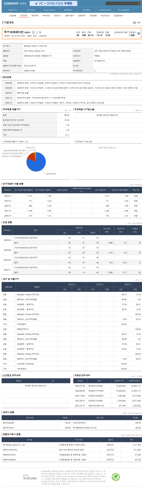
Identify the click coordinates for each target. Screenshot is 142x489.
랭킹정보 (68, 10)
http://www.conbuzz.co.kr (34, 50)
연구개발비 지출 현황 (13, 183)
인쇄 (136, 22)
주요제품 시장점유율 (84, 109)
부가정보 (87, 10)
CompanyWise (15, 3)
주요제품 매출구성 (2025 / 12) (15, 141)
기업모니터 (13, 10)
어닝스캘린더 (123, 10)
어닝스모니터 (49, 10)
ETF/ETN (31, 10)
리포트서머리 (105, 10)
